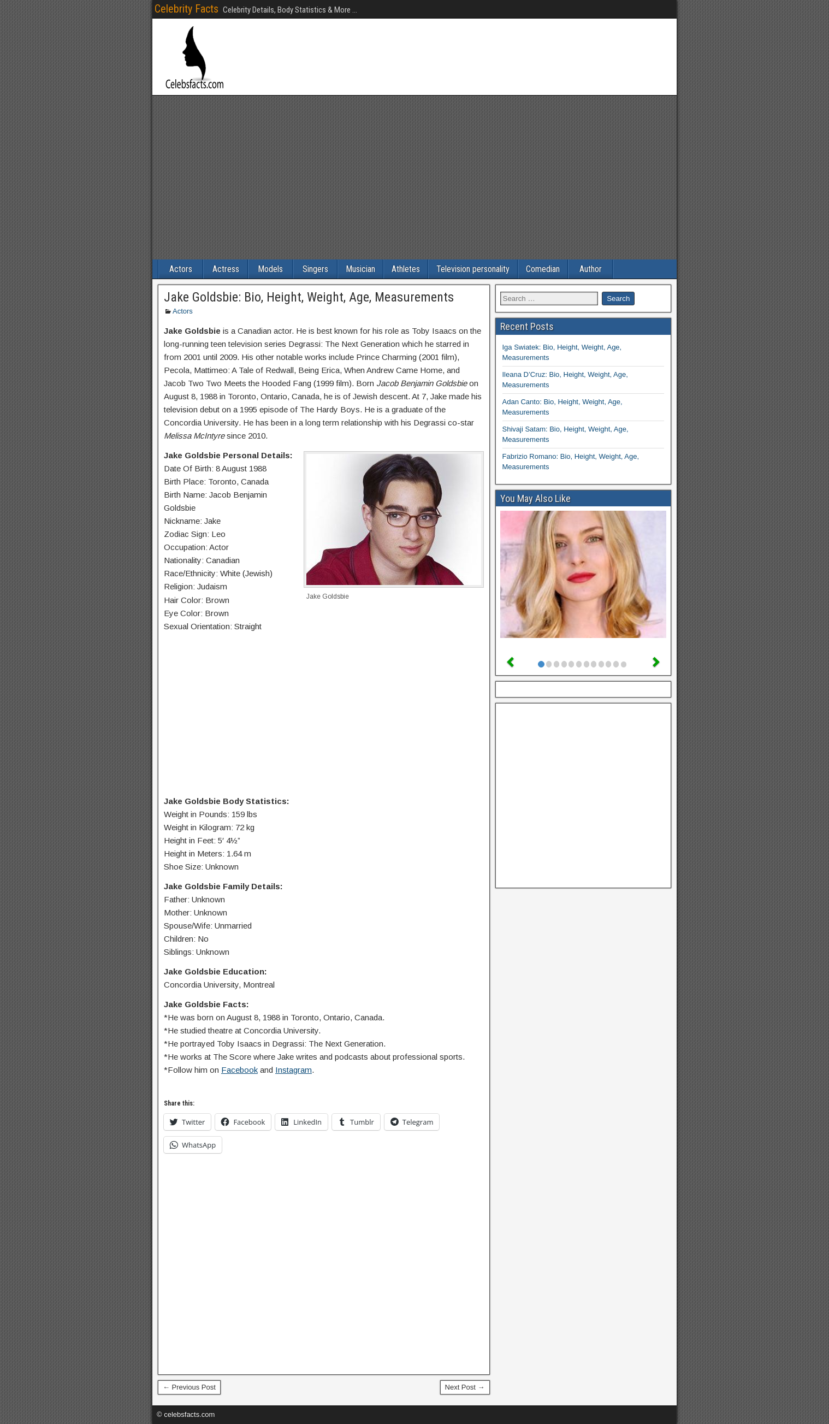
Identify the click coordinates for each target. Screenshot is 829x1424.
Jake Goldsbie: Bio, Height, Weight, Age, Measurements (309, 297)
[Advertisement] (414, 177)
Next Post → (465, 1387)
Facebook (239, 1069)
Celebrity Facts (186, 8)
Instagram (293, 1069)
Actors (180, 269)
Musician (360, 269)
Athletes (406, 269)
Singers (315, 269)
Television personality (473, 269)
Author (590, 269)
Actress (225, 269)
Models (270, 269)
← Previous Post (189, 1387)
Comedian (543, 269)
